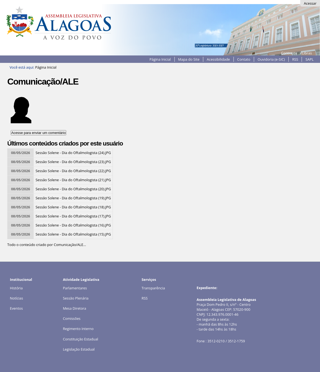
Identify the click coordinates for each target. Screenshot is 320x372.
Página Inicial (160, 59)
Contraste (289, 53)
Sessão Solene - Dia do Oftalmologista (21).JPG (73, 179)
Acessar (310, 3)
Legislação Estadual (79, 349)
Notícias (16, 298)
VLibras (306, 53)
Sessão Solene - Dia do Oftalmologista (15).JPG (73, 234)
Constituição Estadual (80, 339)
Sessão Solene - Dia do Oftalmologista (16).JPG (73, 225)
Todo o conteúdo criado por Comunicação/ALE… (46, 244)
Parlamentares (75, 288)
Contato (244, 59)
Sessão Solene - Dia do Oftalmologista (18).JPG (73, 207)
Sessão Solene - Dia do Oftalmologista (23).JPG (73, 161)
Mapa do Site (188, 59)
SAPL (309, 59)
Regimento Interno (78, 328)
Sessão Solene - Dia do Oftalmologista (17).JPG (73, 216)
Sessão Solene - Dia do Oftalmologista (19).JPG (73, 197)
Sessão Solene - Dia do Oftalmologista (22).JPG (73, 170)
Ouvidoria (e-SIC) (271, 59)
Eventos (16, 308)
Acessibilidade (218, 59)
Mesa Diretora (74, 308)
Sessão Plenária (75, 298)
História (16, 288)
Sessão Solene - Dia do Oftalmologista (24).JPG (73, 152)
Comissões (71, 318)
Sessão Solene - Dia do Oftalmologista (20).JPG (73, 188)
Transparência (153, 288)
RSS (295, 59)
